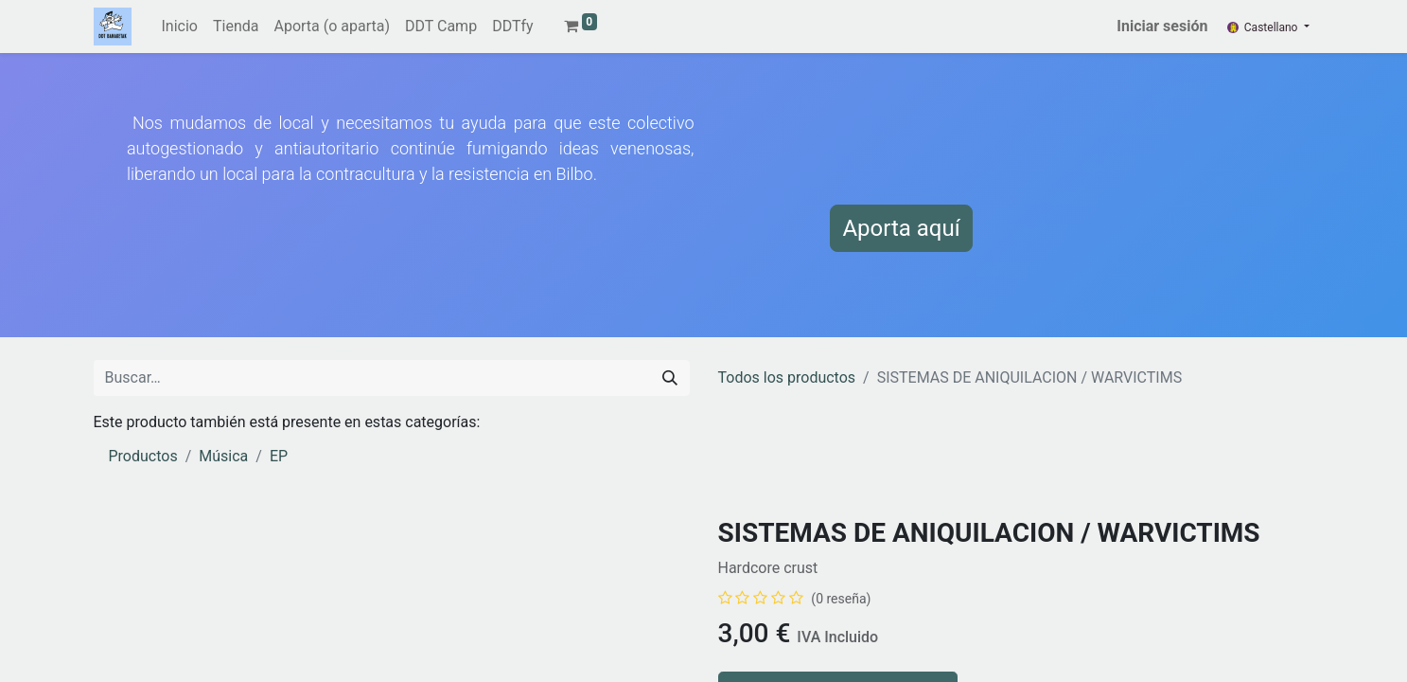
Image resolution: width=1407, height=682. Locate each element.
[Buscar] (670, 378)
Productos (143, 456)
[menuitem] (179, 26)
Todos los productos (787, 377)
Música (223, 456)
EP (279, 456)
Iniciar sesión (1162, 26)
